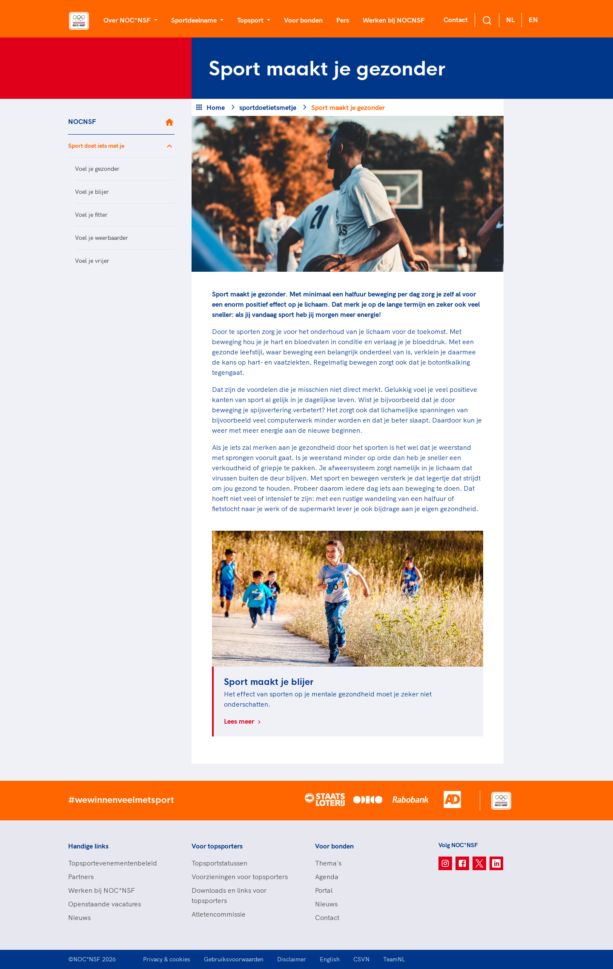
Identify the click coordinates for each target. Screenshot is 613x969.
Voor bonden (303, 20)
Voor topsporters (217, 846)
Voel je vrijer (92, 261)
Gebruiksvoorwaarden (234, 959)
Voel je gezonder (97, 169)
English (330, 959)
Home (215, 107)
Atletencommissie (219, 914)
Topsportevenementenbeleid (112, 863)
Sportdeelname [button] (194, 20)
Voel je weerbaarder (101, 238)
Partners (81, 876)
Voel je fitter (91, 215)
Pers (342, 20)
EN (533, 19)
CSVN (361, 959)
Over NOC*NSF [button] (127, 20)
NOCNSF (82, 121)
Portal (323, 890)
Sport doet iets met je (96, 146)
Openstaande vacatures (104, 904)
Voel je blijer (92, 192)
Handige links (88, 846)
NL (510, 19)
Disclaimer (291, 959)
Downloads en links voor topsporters (229, 895)
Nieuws (79, 917)
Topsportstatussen (219, 863)
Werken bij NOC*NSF (101, 890)
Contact (456, 19)
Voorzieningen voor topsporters (240, 876)
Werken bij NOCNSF (394, 20)
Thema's (328, 863)
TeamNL (394, 959)
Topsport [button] (251, 20)
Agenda (326, 876)
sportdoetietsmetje (267, 107)
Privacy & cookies (166, 959)
